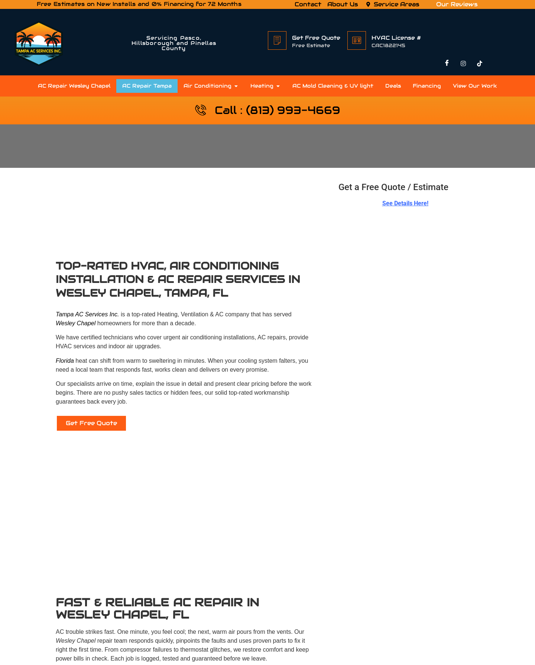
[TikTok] (479, 64)
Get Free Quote (316, 37)
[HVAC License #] (356, 40)
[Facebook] (447, 64)
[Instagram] (463, 64)
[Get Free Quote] (277, 40)
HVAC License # (396, 37)
